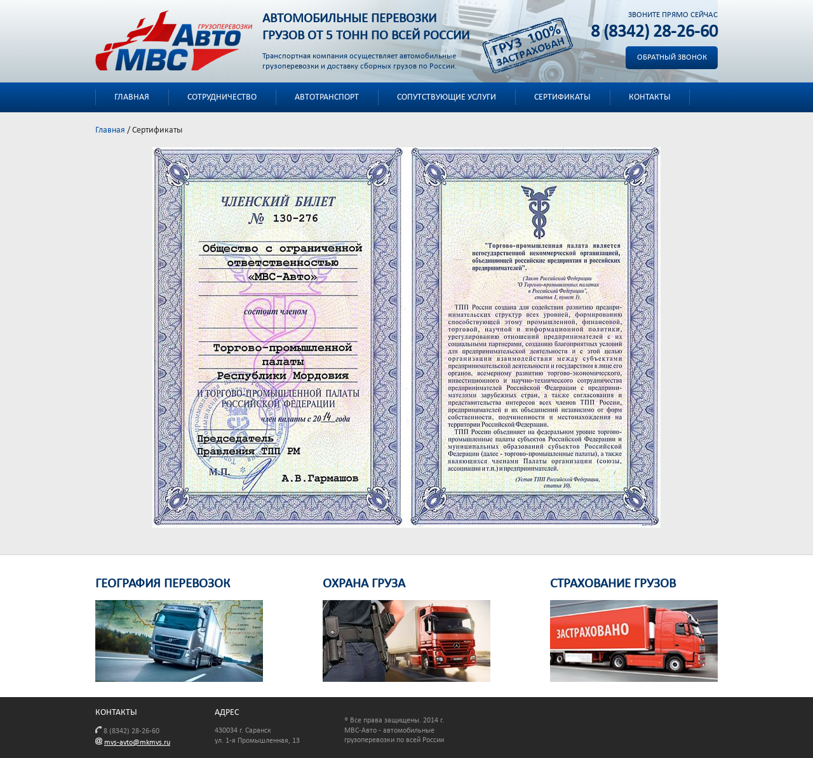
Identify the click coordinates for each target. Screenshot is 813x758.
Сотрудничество (222, 97)
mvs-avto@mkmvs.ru (137, 743)
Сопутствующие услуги (446, 97)
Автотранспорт (327, 97)
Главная (131, 97)
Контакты (650, 97)
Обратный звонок (672, 57)
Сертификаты (562, 97)
